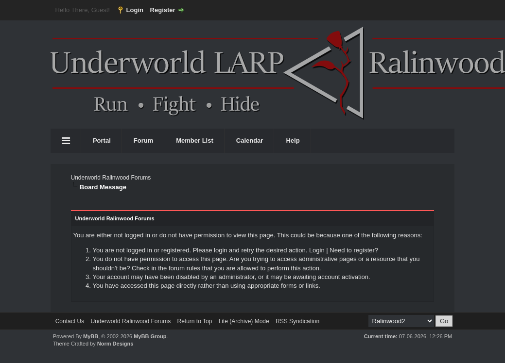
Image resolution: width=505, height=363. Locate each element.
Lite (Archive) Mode (244, 321)
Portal (102, 140)
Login (134, 10)
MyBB (90, 336)
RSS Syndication (297, 321)
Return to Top (194, 321)
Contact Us (69, 321)
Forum (143, 140)
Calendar (249, 140)
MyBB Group (150, 336)
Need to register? (354, 250)
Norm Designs (115, 343)
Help (292, 140)
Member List (194, 140)
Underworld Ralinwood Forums (110, 177)
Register (162, 10)
